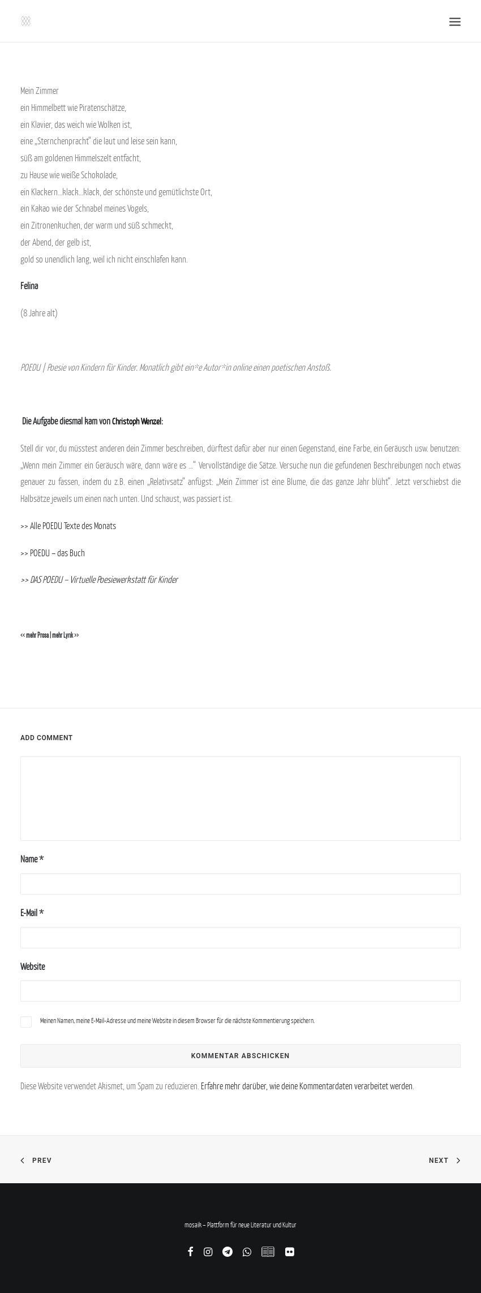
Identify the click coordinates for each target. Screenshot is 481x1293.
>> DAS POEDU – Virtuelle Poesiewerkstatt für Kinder (99, 579)
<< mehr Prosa (34, 635)
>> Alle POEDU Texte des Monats (68, 525)
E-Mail (32, 912)
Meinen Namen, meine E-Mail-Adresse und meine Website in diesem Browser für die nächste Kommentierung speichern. (177, 1020)
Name (32, 859)
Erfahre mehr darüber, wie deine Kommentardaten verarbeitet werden (307, 1086)
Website (32, 966)
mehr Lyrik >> (65, 635)
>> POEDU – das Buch (52, 553)
